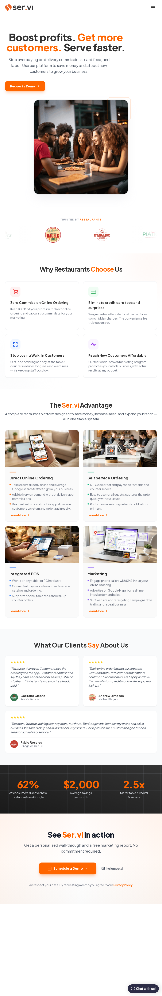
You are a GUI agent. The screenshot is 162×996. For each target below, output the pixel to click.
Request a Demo (25, 86)
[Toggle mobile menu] (152, 7)
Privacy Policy (122, 885)
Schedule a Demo (67, 868)
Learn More (19, 515)
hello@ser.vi (112, 868)
